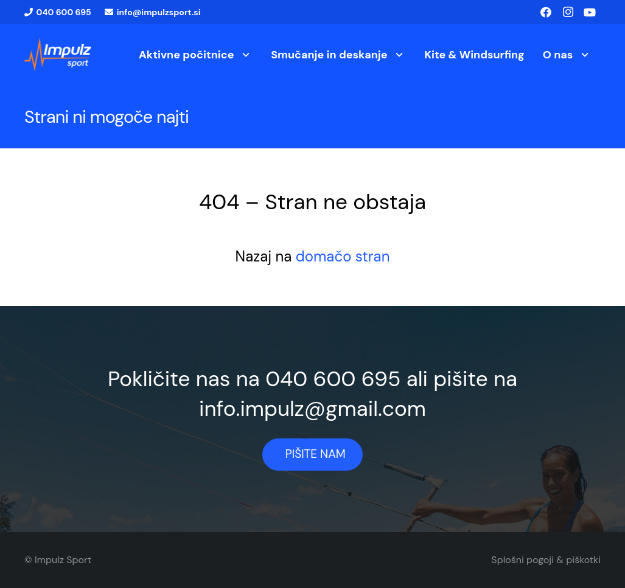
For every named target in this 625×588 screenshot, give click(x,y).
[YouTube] (590, 12)
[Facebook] (546, 12)
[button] (243, 55)
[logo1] (57, 54)
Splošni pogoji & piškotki (546, 559)
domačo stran (343, 256)
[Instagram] (568, 12)
